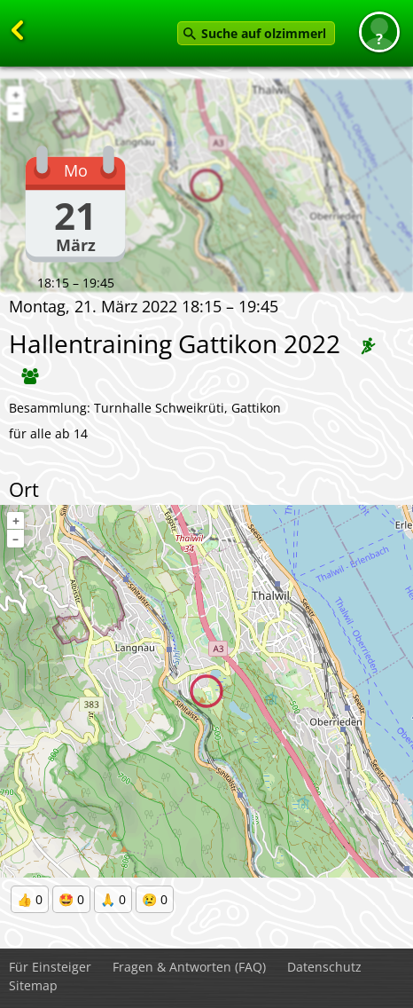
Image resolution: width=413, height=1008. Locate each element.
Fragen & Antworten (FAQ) (189, 966)
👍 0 (30, 899)
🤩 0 (71, 899)
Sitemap (33, 985)
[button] (379, 32)
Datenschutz (324, 966)
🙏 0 (113, 899)
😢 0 (155, 899)
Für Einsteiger (50, 966)
